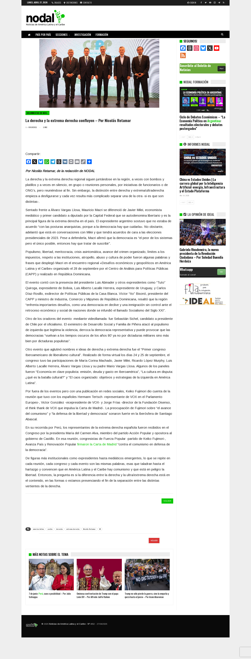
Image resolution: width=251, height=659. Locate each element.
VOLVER (167, 501)
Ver (221, 272)
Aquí (221, 68)
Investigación (82, 35)
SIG (190, 137)
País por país (43, 35)
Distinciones (71, 2)
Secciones (62, 35)
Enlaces (56, 2)
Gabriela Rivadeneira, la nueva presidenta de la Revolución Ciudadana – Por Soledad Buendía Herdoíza (201, 255)
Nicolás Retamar (89, 529)
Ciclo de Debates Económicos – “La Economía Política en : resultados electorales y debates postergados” (202, 122)
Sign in (191, 2)
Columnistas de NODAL (38, 113)
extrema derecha (72, 529)
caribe (50, 529)
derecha (59, 529)
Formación (102, 35)
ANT (183, 137)
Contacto (86, 2)
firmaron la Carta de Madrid (97, 444)
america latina (38, 529)
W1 (100, 529)
